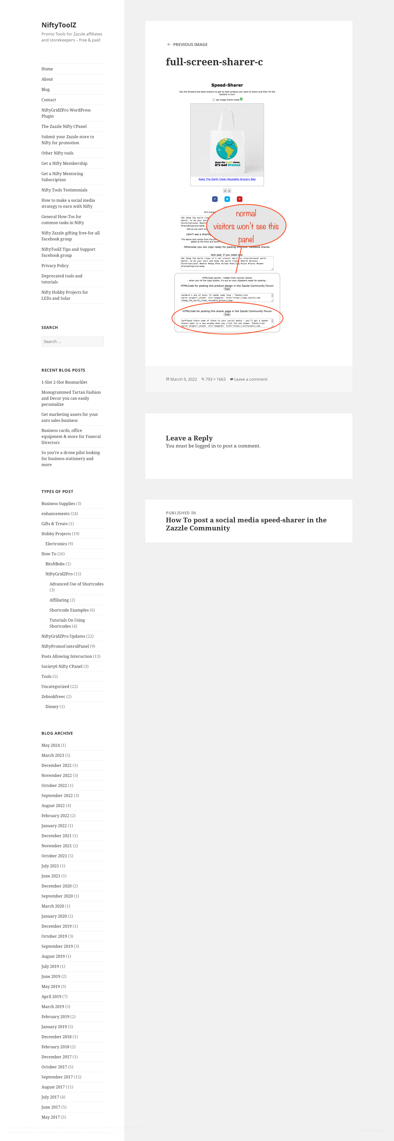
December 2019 (56, 926)
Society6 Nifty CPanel (61, 666)
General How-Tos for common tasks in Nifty (62, 219)
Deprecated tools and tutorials (61, 279)
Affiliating (59, 600)
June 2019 (50, 976)
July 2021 (50, 866)
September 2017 (57, 1077)
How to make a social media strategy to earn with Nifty (68, 203)
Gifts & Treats (54, 523)
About (47, 79)
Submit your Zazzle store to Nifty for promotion (67, 139)
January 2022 (54, 825)
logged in (205, 445)
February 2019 (55, 1016)
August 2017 (53, 1087)
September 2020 (57, 896)
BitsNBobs (55, 564)
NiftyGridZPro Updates (63, 636)
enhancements (55, 513)
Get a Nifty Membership (64, 163)
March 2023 (52, 755)
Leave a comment (251, 379)
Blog (45, 89)
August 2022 (53, 805)
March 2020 (52, 906)
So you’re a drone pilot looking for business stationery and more (70, 458)
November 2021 (56, 846)
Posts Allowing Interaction (66, 656)
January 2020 (54, 916)
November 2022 (56, 775)
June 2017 (50, 1107)
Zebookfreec (53, 696)
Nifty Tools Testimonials (64, 190)
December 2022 (56, 765)
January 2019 (54, 1026)
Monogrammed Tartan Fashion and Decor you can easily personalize (71, 398)
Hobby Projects (56, 533)
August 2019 (53, 956)
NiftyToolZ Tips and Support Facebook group (68, 252)
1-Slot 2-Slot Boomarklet (64, 382)
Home (47, 69)
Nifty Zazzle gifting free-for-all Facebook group (70, 236)
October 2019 (54, 936)
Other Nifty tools (57, 153)
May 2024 (50, 745)
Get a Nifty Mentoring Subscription (62, 176)
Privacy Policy (55, 265)
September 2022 (57, 795)
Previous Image (190, 44)
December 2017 (56, 1057)
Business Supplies (58, 503)
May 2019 (50, 986)
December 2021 (56, 835)
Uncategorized (55, 686)
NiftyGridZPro (59, 574)
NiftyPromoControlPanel (65, 646)
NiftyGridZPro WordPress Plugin (66, 113)
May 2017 (50, 1117)
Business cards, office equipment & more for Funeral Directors (71, 436)
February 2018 (55, 1047)
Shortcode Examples (69, 610)
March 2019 (52, 1006)
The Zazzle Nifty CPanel (64, 126)
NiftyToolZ (58, 24)
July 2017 (50, 1097)
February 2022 (55, 815)
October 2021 (54, 856)
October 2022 (54, 785)
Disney (52, 706)
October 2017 (54, 1067)
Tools (46, 676)
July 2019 (50, 966)
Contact (48, 100)
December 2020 (56, 886)
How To (48, 554)
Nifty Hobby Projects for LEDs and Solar (64, 295)
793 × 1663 (216, 379)
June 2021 (50, 876)
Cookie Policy (104, 1132)
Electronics (56, 544)
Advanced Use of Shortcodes (77, 584)
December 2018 (56, 1036)
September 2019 (57, 946)
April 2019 (51, 996)
